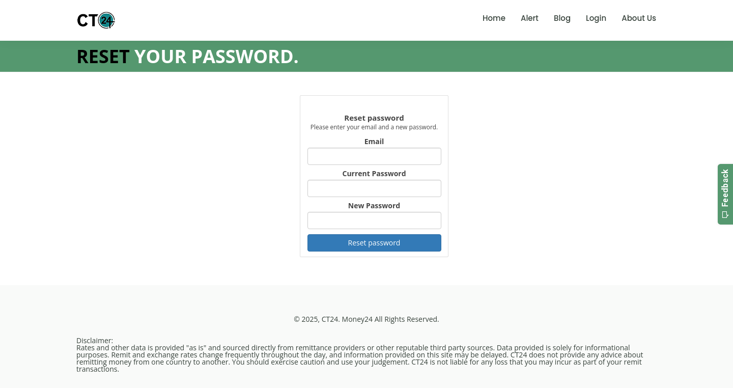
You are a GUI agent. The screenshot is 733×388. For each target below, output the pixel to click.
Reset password (374, 242)
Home (494, 18)
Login (596, 18)
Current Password (374, 173)
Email (374, 141)
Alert (530, 18)
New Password (374, 205)
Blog (562, 18)
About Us (639, 18)
